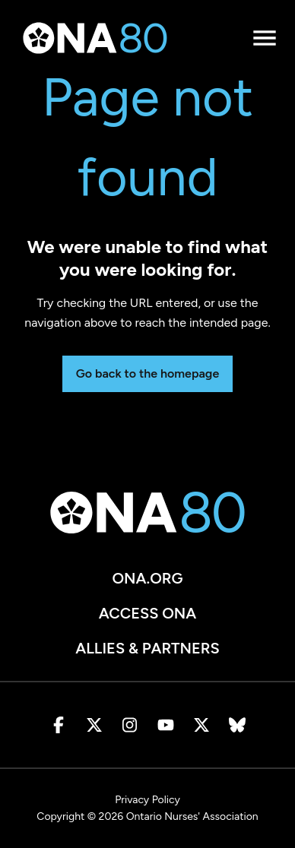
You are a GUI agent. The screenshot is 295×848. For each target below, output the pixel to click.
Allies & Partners (147, 648)
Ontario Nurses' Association (192, 816)
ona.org (147, 578)
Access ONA (148, 613)
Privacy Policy (147, 799)
